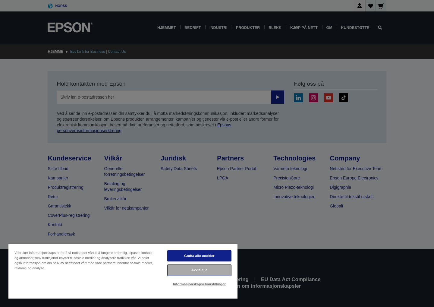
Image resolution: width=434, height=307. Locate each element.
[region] (122, 271)
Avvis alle (199, 270)
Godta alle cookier (199, 256)
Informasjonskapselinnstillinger (199, 284)
